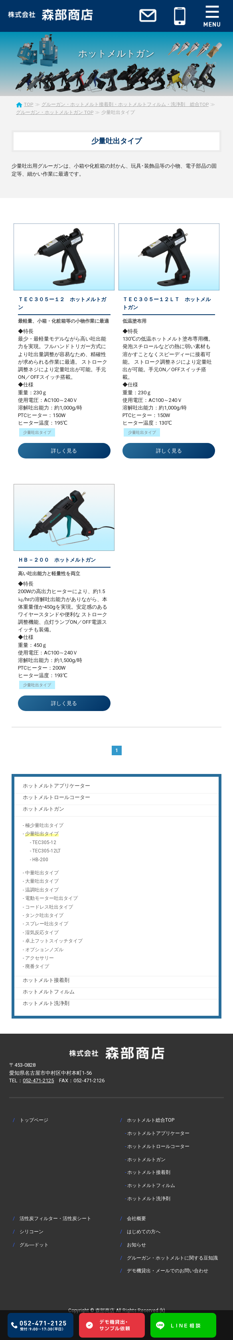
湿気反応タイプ (42, 932)
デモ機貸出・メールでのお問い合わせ (167, 1270)
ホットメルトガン (43, 809)
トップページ (34, 1120)
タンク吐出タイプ (44, 915)
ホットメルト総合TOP (150, 1120)
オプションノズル (44, 949)
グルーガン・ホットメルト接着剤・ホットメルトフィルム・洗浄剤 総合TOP (125, 104)
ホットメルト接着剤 (46, 980)
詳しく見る (64, 451)
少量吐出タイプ (42, 834)
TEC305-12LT (46, 851)
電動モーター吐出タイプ (51, 898)
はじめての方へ (143, 1231)
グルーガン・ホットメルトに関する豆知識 (172, 1258)
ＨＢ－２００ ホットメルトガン (57, 560)
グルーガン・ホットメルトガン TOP (54, 112)
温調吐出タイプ (42, 890)
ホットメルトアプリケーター (56, 786)
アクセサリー (39, 958)
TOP (28, 104)
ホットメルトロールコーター (56, 797)
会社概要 (136, 1218)
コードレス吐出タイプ (49, 907)
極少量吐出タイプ (44, 825)
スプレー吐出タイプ (46, 924)
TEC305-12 (44, 842)
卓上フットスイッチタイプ (54, 941)
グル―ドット (34, 1245)
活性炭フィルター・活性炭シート (55, 1218)
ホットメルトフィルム (49, 992)
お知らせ (136, 1245)
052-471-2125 (38, 1080)
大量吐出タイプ (42, 881)
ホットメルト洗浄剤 (46, 1003)
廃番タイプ (37, 966)
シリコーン (31, 1231)
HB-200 (40, 859)
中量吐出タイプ (42, 873)
